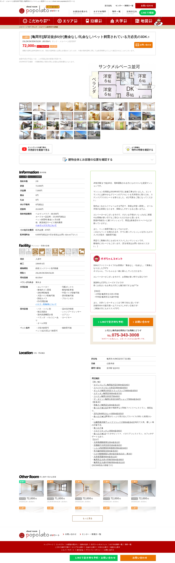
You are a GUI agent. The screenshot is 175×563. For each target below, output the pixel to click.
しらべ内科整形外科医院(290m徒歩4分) (111, 448)
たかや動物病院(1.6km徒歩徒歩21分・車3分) (113, 454)
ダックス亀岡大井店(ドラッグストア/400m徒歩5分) (116, 390)
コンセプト (60, 544)
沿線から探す (91, 547)
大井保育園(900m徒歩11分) (105, 457)
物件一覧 (116, 12)
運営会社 (80, 550)
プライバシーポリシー (93, 550)
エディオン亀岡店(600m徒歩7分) (108, 393)
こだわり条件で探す (62, 547)
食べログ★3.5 (100, 416)
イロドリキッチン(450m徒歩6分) (108, 431)
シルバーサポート (67, 550)
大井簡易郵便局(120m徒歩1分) (107, 442)
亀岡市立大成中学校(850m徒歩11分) (109, 462)
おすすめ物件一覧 (115, 544)
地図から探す (115, 547)
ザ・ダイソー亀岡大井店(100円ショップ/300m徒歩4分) (117, 399)
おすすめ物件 (100, 12)
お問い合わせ (109, 550)
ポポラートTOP (25, 27)
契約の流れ (132, 12)
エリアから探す (78, 547)
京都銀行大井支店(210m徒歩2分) (108, 445)
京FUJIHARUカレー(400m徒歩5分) (109, 413)
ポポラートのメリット (99, 544)
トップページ (48, 544)
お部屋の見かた (80, 12)
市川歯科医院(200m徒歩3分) (106, 451)
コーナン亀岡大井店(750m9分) (107, 396)
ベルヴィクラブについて (46, 225)
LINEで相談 (147, 12)
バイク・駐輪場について (46, 304)
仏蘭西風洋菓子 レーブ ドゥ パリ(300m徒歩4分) (114, 422)
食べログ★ (98, 428)
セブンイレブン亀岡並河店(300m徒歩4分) (111, 385)
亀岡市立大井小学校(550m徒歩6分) (109, 459)
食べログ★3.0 (100, 434)
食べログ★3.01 (100, 408)
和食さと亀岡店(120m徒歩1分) (107, 405)
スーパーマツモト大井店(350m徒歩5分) (111, 388)
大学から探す (103, 547)
